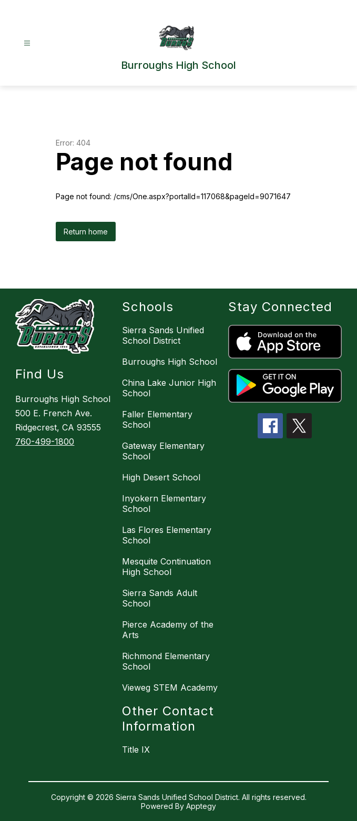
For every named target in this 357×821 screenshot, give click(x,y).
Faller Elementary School (157, 419)
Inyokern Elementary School (164, 503)
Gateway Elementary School (163, 450)
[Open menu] (27, 43)
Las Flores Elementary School (166, 535)
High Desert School (161, 477)
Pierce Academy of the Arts (167, 629)
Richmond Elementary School (166, 661)
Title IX (136, 749)
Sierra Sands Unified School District (163, 335)
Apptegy (201, 806)
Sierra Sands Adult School (159, 598)
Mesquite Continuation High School (166, 566)
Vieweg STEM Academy (170, 687)
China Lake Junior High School (169, 387)
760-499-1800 (44, 441)
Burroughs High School (169, 361)
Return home (86, 231)
